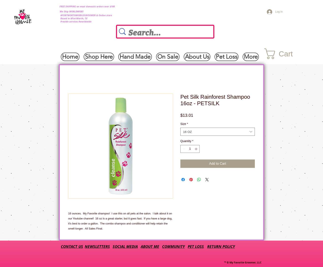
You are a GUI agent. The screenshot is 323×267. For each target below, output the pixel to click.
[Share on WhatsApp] (199, 179)
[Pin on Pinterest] (191, 179)
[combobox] (217, 132)
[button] (285, 53)
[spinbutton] (190, 149)
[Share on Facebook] (183, 179)
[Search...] (166, 33)
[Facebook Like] (42, 54)
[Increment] (196, 149)
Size (184, 124)
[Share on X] (207, 179)
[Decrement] (183, 149)
